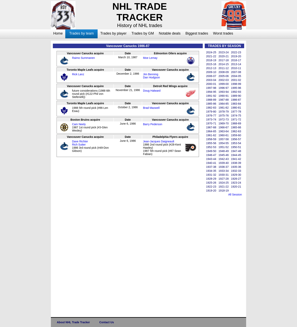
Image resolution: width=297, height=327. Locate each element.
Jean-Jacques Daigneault (158, 141)
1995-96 (236, 87)
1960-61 (224, 135)
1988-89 (211, 99)
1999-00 (224, 84)
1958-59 (211, 139)
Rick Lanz (78, 74)
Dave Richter (80, 141)
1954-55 (224, 143)
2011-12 (224, 68)
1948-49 (224, 151)
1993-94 (224, 91)
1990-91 (224, 95)
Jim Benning (150, 74)
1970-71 (211, 123)
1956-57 (236, 139)
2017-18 (224, 60)
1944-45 (236, 155)
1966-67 (224, 127)
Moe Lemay (150, 57)
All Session (235, 194)
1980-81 (236, 107)
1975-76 (224, 115)
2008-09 (224, 72)
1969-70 (224, 123)
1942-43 (224, 159)
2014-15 (224, 64)
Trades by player (113, 33)
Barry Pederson (152, 124)
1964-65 (211, 131)
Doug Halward (152, 90)
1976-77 (211, 115)
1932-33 (236, 170)
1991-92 (211, 95)
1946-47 (211, 155)
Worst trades (223, 33)
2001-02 (236, 80)
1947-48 (236, 151)
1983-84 (236, 103)
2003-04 (211, 80)
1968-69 (236, 123)
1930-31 (224, 174)
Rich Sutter (79, 144)
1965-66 (236, 127)
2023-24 (224, 52)
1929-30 (236, 174)
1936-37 (224, 166)
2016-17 (236, 60)
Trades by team (81, 33)
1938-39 (236, 162)
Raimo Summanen (83, 57)
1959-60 (236, 135)
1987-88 (224, 99)
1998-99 (236, 84)
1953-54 (236, 143)
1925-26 (211, 182)
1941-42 (236, 159)
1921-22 (224, 186)
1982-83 (211, 107)
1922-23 (211, 186)
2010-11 (236, 68)
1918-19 (224, 190)
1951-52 (224, 147)
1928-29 (211, 178)
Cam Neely (79, 124)
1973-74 (211, 119)
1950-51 (236, 147)
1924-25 (224, 182)
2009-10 (211, 72)
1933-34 (224, 170)
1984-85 (224, 103)
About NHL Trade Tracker (73, 322)
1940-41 (211, 162)
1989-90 (236, 95)
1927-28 (224, 178)
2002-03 (224, 80)
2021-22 (211, 56)
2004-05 (236, 76)
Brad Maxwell (151, 107)
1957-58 (224, 139)
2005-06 (224, 76)
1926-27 (236, 178)
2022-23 (236, 52)
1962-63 (236, 131)
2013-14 (236, 64)
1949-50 (211, 151)
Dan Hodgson (151, 77)
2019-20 (236, 56)
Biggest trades (196, 33)
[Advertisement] (35, 100)
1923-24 (236, 182)
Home (58, 33)
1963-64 (224, 131)
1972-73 (224, 119)
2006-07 (211, 76)
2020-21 (224, 56)
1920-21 (236, 186)
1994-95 (211, 91)
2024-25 (211, 52)
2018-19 (211, 60)
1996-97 (224, 87)
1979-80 (211, 111)
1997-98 (211, 87)
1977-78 (236, 111)
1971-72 (236, 119)
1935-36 (236, 166)
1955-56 (211, 143)
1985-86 (211, 103)
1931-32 (211, 174)
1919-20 (211, 190)
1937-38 (211, 166)
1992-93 (236, 91)
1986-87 (236, 99)
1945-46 (224, 155)
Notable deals (169, 33)
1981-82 (224, 107)
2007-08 (236, 72)
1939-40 (224, 162)
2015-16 (211, 64)
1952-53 (211, 147)
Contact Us (106, 322)
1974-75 (236, 115)
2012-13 (211, 68)
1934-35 (211, 170)
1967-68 (211, 127)
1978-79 (224, 111)
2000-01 (211, 84)
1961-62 (211, 135)
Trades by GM (143, 33)
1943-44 (211, 159)
